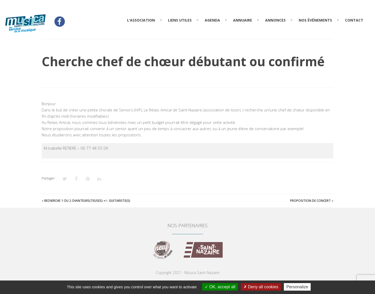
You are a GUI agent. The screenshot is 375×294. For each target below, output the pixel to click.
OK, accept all (220, 287)
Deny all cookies (260, 287)
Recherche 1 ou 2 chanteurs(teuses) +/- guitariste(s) (87, 200)
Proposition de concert (310, 200)
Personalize (297, 287)
